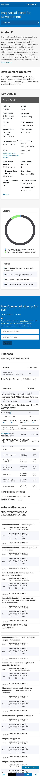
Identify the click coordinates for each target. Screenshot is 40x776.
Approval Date (8, 129)
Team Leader (8, 113)
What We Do (5, 4)
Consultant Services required (10, 181)
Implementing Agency (26, 142)
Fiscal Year (25, 150)
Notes (5, 194)
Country (6, 122)
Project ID (6, 106)
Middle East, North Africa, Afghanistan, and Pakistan (11, 155)
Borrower (25, 113)
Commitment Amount (8, 163)
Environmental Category (26, 163)
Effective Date (26, 129)
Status (23, 106)
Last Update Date (27, 187)
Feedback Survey (30, 767)
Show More (6, 62)
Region (5, 150)
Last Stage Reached (28, 180)
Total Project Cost (10, 141)
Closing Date (26, 171)
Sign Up (7, 343)
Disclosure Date (27, 122)
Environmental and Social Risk (10, 172)
